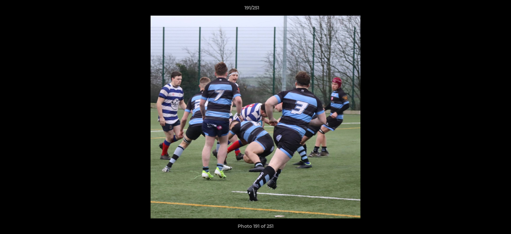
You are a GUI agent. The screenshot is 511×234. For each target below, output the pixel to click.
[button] (484, 9)
